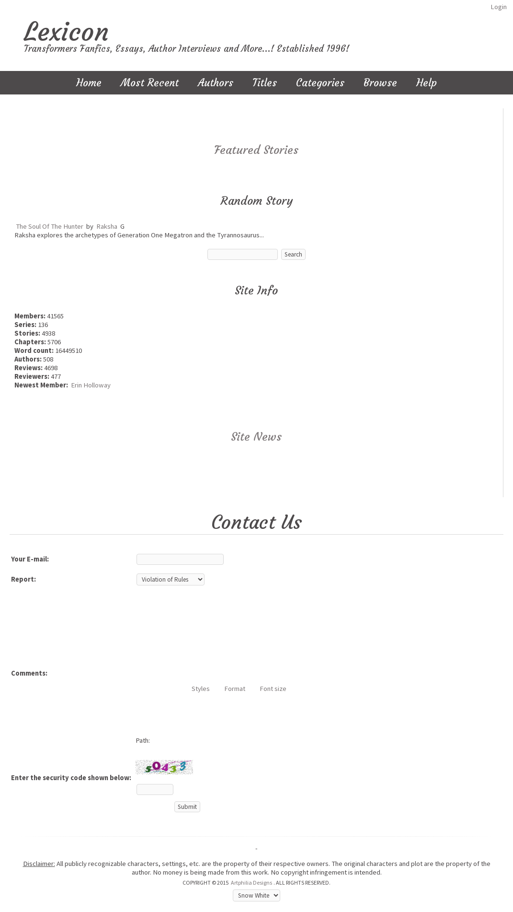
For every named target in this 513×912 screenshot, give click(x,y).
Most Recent (150, 82)
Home (89, 82)
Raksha (106, 226)
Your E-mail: (30, 559)
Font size (273, 688)
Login (498, 6)
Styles (201, 688)
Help (426, 82)
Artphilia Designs (251, 882)
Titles (264, 82)
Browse (380, 82)
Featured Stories (256, 150)
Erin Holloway (91, 385)
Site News (256, 437)
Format (234, 688)
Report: (23, 579)
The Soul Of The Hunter (49, 226)
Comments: (29, 673)
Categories (320, 82)
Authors (215, 82)
